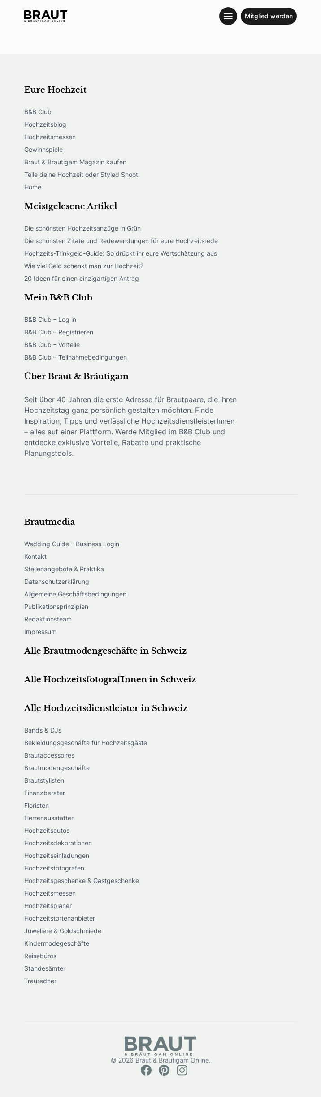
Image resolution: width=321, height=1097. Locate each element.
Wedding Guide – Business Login (71, 544)
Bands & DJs (42, 730)
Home (32, 187)
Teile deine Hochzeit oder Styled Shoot (81, 174)
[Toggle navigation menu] (228, 16)
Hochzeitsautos (46, 830)
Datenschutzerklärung (56, 581)
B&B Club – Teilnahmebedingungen (75, 357)
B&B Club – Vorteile (52, 344)
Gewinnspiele (43, 149)
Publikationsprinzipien (56, 606)
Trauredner (40, 981)
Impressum (40, 631)
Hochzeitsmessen (50, 137)
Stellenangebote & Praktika (64, 569)
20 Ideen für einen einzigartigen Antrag (81, 278)
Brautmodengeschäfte (57, 767)
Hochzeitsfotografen (54, 868)
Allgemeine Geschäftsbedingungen (75, 594)
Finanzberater (44, 792)
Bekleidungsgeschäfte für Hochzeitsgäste (85, 742)
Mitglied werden (269, 16)
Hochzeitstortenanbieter (59, 918)
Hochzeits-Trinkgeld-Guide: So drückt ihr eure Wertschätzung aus (120, 253)
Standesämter (44, 968)
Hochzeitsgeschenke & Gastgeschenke (81, 880)
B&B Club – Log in (50, 319)
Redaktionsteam (48, 619)
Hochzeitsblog (45, 124)
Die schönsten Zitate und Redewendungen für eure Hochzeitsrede (121, 240)
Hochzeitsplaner (48, 905)
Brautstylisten (44, 780)
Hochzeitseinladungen (56, 855)
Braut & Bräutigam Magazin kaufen (75, 162)
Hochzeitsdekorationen (58, 843)
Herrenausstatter (49, 818)
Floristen (36, 805)
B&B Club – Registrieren (58, 332)
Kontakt (35, 556)
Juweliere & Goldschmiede (62, 930)
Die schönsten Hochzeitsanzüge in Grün (82, 228)
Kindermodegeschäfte (56, 943)
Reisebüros (40, 955)
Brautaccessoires (49, 755)
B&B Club (38, 111)
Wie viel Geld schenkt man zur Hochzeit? (83, 265)
